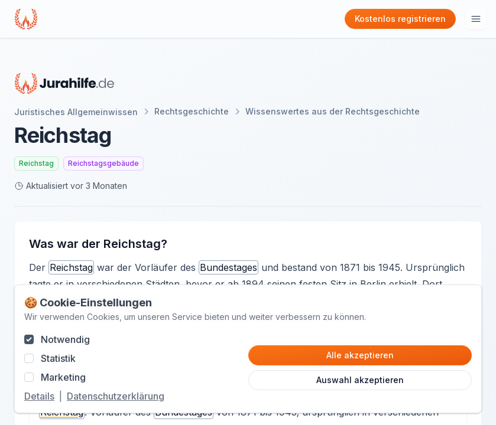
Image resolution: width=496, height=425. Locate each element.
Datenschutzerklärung (115, 396)
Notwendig (65, 339)
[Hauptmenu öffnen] (476, 19)
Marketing (63, 377)
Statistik (58, 358)
